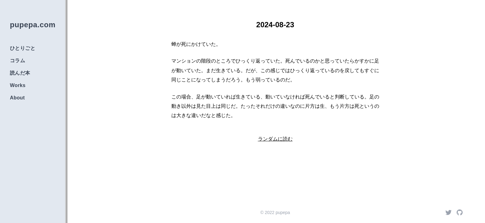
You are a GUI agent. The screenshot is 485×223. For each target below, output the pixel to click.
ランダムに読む (275, 139)
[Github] (460, 212)
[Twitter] (448, 212)
